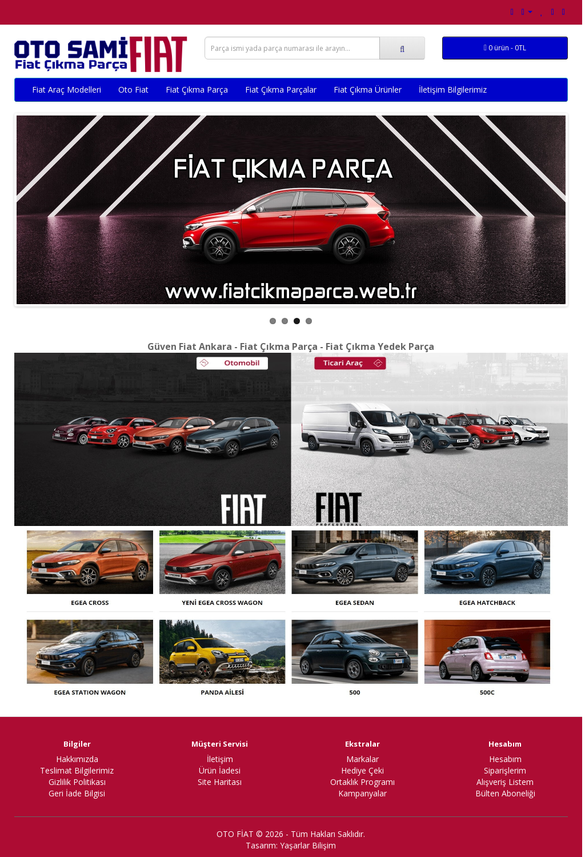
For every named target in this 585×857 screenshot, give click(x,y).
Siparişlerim (505, 770)
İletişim (220, 759)
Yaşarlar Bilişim (308, 845)
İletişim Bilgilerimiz (453, 89)
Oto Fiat (133, 89)
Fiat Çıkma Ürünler (368, 89)
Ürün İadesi (220, 770)
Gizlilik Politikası (77, 781)
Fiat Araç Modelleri (66, 89)
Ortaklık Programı (362, 781)
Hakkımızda (77, 759)
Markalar (362, 759)
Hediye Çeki (362, 770)
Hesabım (505, 759)
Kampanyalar (362, 793)
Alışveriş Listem (505, 781)
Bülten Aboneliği (505, 793)
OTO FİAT (235, 833)
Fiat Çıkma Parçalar (280, 89)
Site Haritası (220, 781)
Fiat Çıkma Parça (197, 89)
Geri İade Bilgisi (77, 793)
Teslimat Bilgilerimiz (77, 770)
